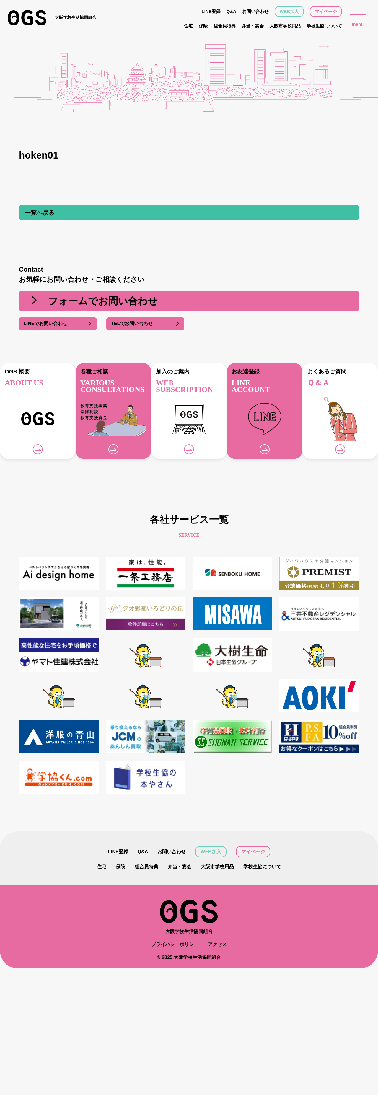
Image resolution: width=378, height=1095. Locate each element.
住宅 (188, 25)
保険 (203, 25)
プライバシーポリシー (174, 944)
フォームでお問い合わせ (93, 300)
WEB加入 (289, 11)
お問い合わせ (255, 11)
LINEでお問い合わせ (58, 324)
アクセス (217, 944)
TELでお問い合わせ (145, 324)
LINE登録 (211, 11)
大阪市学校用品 (285, 25)
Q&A (231, 11)
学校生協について (324, 25)
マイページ (326, 11)
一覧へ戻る (39, 212)
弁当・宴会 (253, 25)
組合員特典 (225, 25)
